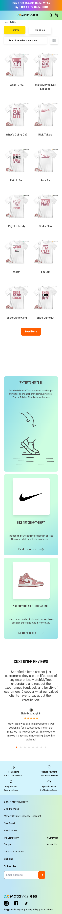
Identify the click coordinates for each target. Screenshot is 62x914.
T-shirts (15, 30)
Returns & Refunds (14, 851)
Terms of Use (47, 909)
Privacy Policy (33, 909)
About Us (52, 844)
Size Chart (9, 823)
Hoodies (40, 30)
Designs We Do (11, 808)
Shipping (8, 859)
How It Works (10, 830)
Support (8, 844)
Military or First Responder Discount (22, 816)
